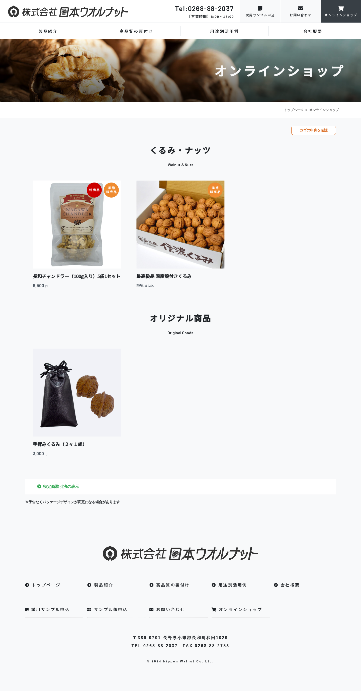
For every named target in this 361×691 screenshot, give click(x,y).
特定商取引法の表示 (61, 486)
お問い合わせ (301, 11)
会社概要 (313, 31)
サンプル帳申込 (107, 609)
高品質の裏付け (136, 31)
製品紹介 (48, 31)
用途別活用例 (224, 31)
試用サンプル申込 (260, 11)
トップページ (293, 110)
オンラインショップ (341, 11)
